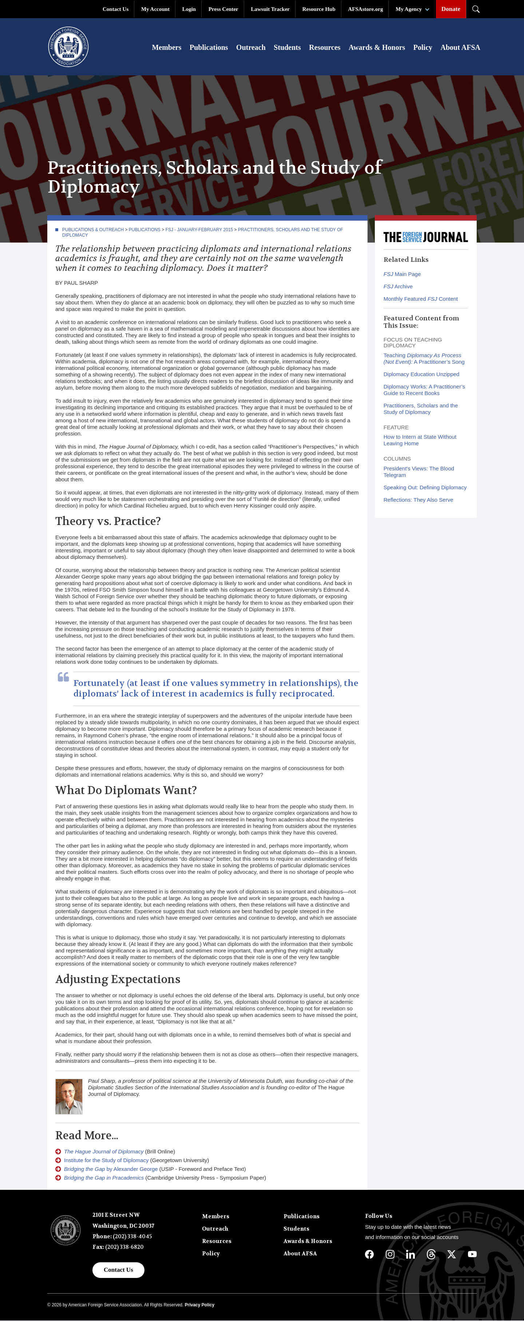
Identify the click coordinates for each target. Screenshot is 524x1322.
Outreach (251, 48)
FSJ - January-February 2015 (199, 231)
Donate (450, 8)
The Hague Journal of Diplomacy (103, 1153)
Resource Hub (319, 9)
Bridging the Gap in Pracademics (104, 1179)
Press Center (223, 9)
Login (189, 9)
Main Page (402, 275)
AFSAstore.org (365, 9)
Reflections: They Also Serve (418, 501)
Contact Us (115, 9)
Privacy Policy (199, 1306)
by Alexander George (111, 1170)
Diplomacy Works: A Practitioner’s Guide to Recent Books (424, 390)
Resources (324, 48)
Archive (398, 288)
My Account (155, 9)
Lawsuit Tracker (270, 9)
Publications (209, 48)
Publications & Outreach (93, 231)
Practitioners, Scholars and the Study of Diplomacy (421, 409)
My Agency (409, 9)
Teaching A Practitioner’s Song (424, 359)
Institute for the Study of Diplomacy (106, 1162)
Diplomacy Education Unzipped (421, 375)
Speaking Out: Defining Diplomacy (425, 488)
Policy (422, 48)
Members (166, 48)
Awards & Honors (377, 48)
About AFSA (460, 48)
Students (287, 48)
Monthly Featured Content (421, 300)
